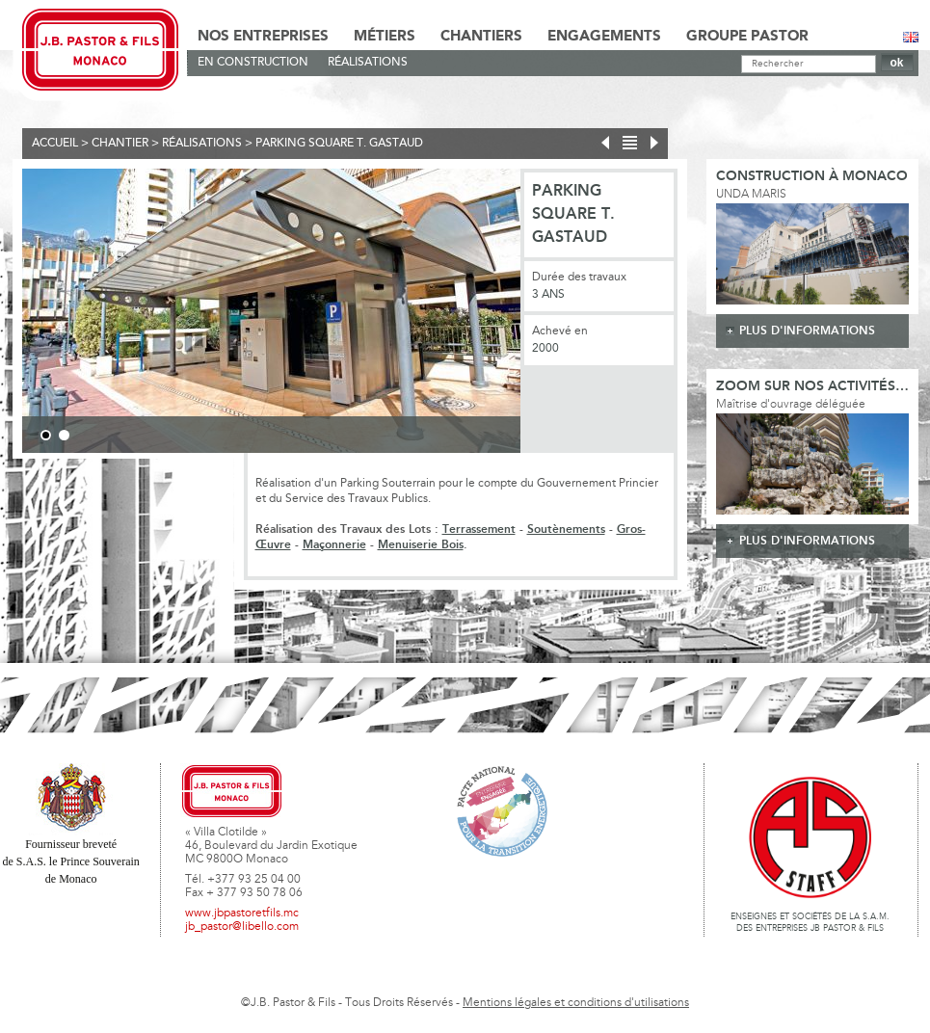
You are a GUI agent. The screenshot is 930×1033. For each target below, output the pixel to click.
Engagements (604, 36)
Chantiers (481, 36)
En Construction (253, 62)
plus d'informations (807, 331)
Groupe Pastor (747, 36)
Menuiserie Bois (421, 545)
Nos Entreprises (263, 36)
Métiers (384, 36)
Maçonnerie (334, 545)
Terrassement (479, 529)
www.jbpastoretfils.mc (242, 913)
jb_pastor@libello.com (242, 927)
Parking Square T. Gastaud (339, 143)
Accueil (55, 143)
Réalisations (368, 62)
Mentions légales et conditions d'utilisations (576, 1003)
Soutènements (566, 529)
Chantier (120, 143)
